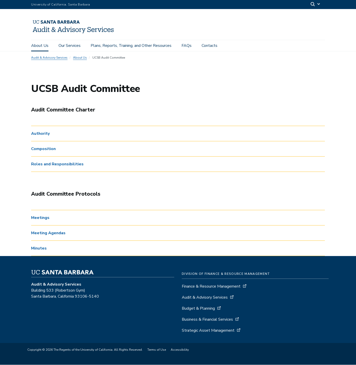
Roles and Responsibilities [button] (57, 164)
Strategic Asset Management (208, 330)
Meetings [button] (40, 218)
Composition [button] (43, 149)
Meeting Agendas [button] (48, 233)
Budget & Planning (198, 308)
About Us (39, 45)
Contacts (209, 45)
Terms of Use (156, 350)
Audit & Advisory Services (49, 58)
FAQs (187, 45)
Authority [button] (40, 134)
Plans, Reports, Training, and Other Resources (131, 45)
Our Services (69, 45)
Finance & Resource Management (212, 286)
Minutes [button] (39, 248)
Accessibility (180, 350)
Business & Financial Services (207, 319)
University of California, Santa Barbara (60, 5)
